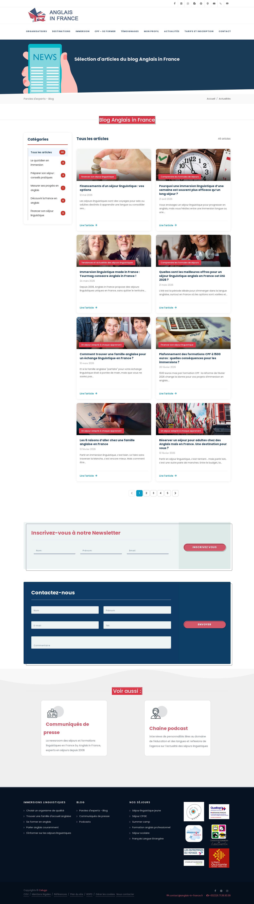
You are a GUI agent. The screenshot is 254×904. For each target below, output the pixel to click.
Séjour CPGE (139, 816)
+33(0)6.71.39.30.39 (218, 895)
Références (60, 894)
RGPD (89, 894)
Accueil (211, 98)
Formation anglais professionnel (151, 827)
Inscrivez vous (205, 547)
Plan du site (76, 894)
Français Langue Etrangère (148, 838)
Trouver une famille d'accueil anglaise (48, 816)
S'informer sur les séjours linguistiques (48, 833)
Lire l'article (88, 225)
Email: (132, 550)
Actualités (225, 98)
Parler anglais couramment (42, 827)
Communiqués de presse (94, 816)
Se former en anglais (38, 821)
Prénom (110, 610)
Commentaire (42, 645)
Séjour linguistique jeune (146, 810)
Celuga (43, 890)
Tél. (108, 625)
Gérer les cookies (105, 894)
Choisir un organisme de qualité (45, 810)
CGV (26, 894)
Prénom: (87, 550)
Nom (36, 610)
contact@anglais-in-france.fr (185, 895)
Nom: (39, 550)
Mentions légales (41, 894)
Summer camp (141, 821)
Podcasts (85, 821)
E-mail (37, 625)
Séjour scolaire (141, 833)
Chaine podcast (168, 728)
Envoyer (204, 624)
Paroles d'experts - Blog (93, 810)
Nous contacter (125, 894)
